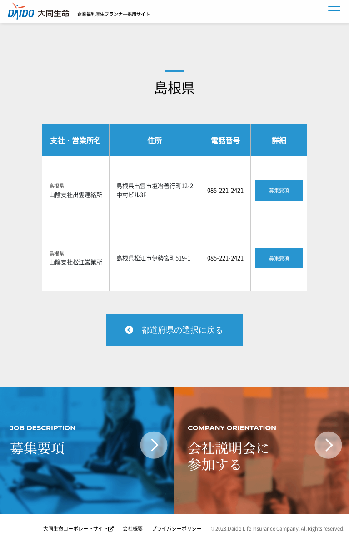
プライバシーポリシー (177, 528)
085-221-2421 (225, 190)
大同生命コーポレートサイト (78, 528)
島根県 (174, 87)
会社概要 (133, 528)
